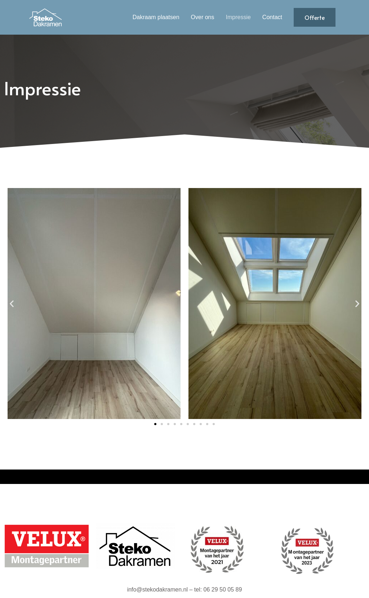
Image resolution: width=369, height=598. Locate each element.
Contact (272, 17)
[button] (11, 303)
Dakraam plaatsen (156, 17)
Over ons (202, 17)
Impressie (238, 17)
